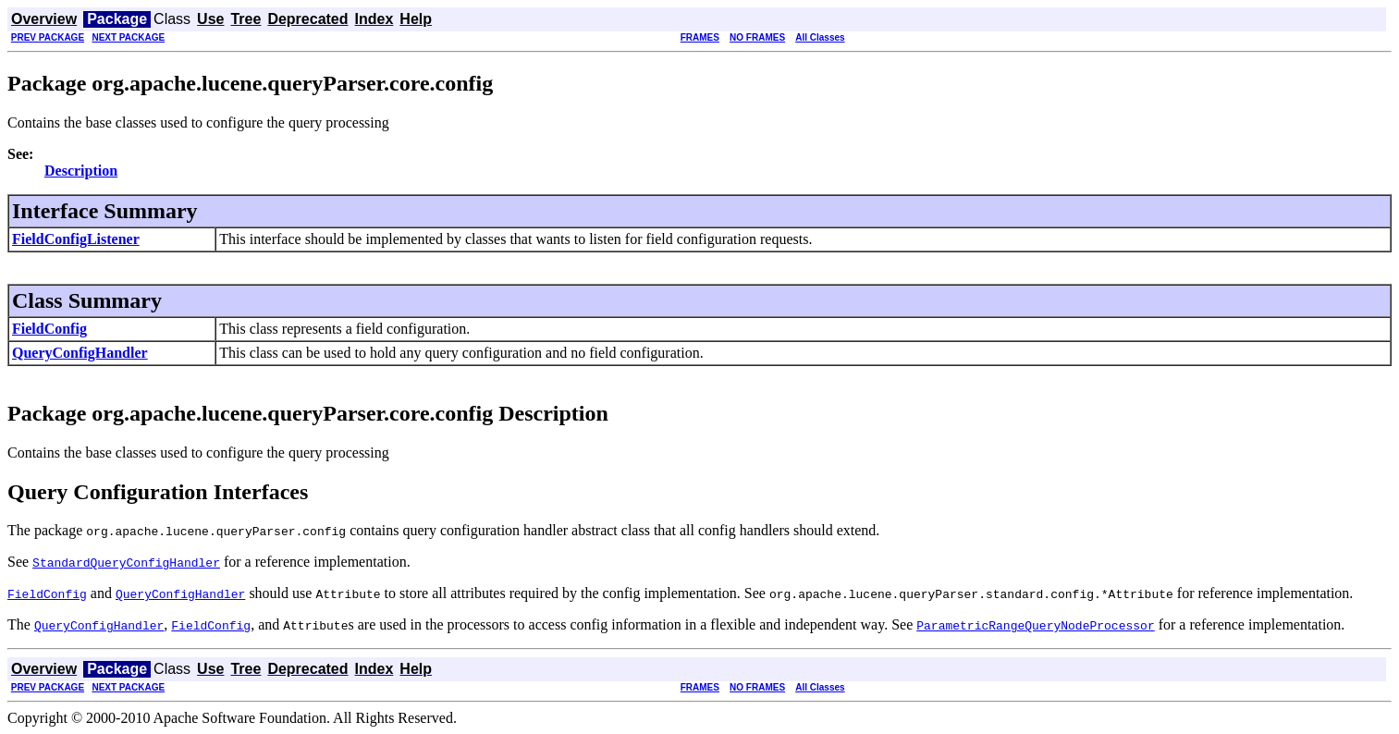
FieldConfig (49, 328)
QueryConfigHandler (80, 353)
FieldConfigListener (76, 239)
